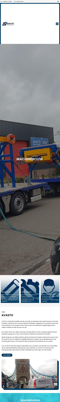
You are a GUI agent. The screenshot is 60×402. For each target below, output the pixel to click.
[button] (57, 24)
